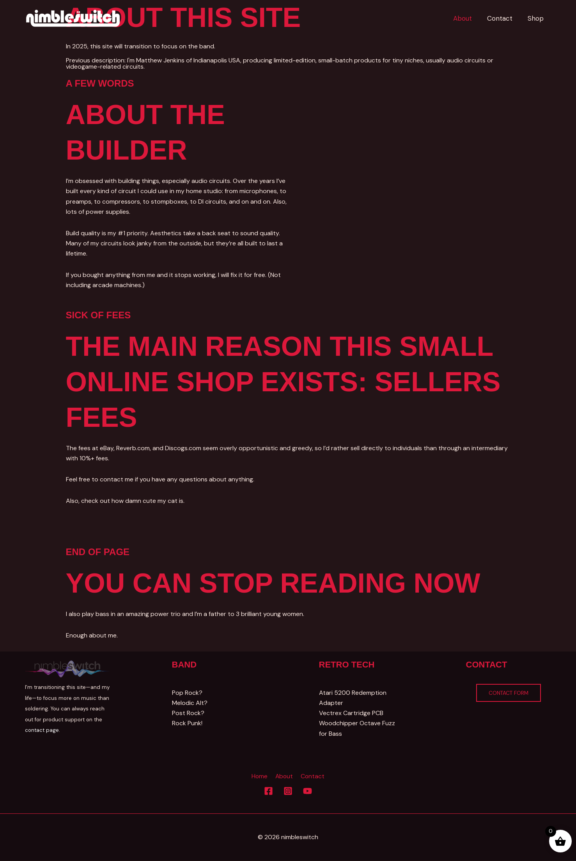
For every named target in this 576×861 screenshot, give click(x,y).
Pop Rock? (187, 693)
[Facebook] (268, 791)
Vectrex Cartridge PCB (351, 713)
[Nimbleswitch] (73, 18)
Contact (312, 776)
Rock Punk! (187, 723)
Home (260, 776)
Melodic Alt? (189, 703)
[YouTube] (307, 791)
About (284, 776)
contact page (42, 730)
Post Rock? (188, 713)
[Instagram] (288, 791)
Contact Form (508, 692)
